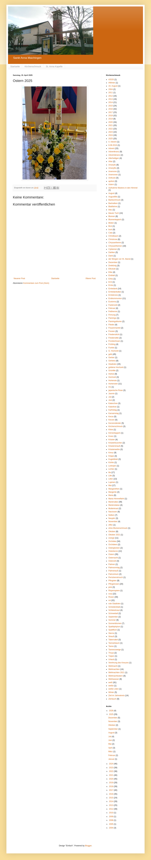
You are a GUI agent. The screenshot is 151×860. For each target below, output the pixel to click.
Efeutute (112, 269)
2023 (110, 132)
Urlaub (111, 659)
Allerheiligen (113, 158)
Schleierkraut (114, 610)
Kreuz (110, 452)
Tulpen (111, 656)
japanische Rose (115, 390)
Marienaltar (113, 502)
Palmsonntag (114, 567)
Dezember (112, 262)
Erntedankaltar (114, 292)
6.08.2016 (112, 145)
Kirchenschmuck (33, 66)
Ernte (110, 285)
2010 (111, 813)
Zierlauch (112, 699)
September (113, 617)
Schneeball (113, 613)
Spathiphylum (114, 626)
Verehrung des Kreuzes (118, 663)
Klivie (110, 429)
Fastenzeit (112, 305)
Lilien (110, 479)
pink (110, 587)
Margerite (112, 492)
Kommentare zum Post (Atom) (36, 283)
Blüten (111, 223)
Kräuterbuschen (115, 443)
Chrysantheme (114, 242)
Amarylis (112, 165)
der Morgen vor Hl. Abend (119, 259)
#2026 (111, 79)
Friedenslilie (113, 338)
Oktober (111, 531)
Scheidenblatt (114, 607)
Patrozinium (113, 574)
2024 (110, 135)
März (110, 751)
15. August (113, 86)
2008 (111, 820)
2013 (110, 99)
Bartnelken (113, 203)
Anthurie (112, 178)
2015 (110, 106)
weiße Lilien (113, 689)
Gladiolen (112, 364)
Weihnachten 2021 (116, 672)
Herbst (111, 374)
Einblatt (111, 275)
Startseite (15, 66)
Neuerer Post (19, 278)
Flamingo (112, 318)
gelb (110, 354)
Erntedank (112, 288)
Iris (109, 387)
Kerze (110, 416)
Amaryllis (112, 168)
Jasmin (111, 393)
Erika (110, 279)
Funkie (111, 348)
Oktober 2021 (114, 535)
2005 (111, 824)
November (112, 521)
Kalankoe (112, 407)
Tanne (111, 646)
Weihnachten (114, 669)
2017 (110, 112)
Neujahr (111, 518)
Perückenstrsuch (115, 577)
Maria (110, 495)
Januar (111, 759)
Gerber (111, 357)
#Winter (111, 83)
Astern (111, 184)
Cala (110, 233)
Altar (110, 161)
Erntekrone (113, 295)
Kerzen (111, 420)
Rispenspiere (114, 590)
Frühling (111, 344)
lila (109, 472)
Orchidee (112, 541)
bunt (110, 229)
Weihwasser (113, 679)
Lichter (111, 469)
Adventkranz (113, 151)
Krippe (111, 456)
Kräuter (111, 439)
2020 (110, 122)
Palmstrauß (113, 571)
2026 (111, 711)
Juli (109, 397)
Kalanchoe (113, 403)
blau (110, 210)
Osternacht (113, 558)
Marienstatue (114, 505)
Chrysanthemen (115, 246)
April (110, 748)
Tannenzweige (114, 650)
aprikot (111, 181)
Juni (110, 400)
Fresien (111, 331)
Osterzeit (112, 561)
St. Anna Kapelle (54, 66)
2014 (110, 102)
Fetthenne (112, 311)
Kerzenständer (114, 423)
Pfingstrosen (113, 584)
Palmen (111, 564)
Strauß (111, 636)
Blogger (88, 846)
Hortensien (113, 384)
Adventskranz (114, 155)
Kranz (110, 436)
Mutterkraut (113, 508)
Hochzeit (112, 377)
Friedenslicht (113, 334)
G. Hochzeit (113, 351)
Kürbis (111, 462)
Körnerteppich (114, 433)
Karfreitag (112, 410)
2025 (110, 138)
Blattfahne (112, 206)
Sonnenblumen (114, 623)
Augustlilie (112, 197)
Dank (110, 256)
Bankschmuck (114, 200)
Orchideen (112, 544)
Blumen (111, 216)
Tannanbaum (114, 643)
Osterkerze (113, 551)
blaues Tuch (113, 213)
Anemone (112, 171)
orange (111, 538)
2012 (110, 96)
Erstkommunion (115, 298)
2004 (110, 89)
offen (110, 525)
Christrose (112, 239)
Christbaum (113, 236)
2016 (110, 109)
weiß (110, 682)
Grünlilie (111, 370)
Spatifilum (112, 630)
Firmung (111, 315)
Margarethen (113, 489)
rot (109, 600)
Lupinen (111, 482)
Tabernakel (113, 640)
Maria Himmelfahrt (116, 499)
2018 (110, 115)
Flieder (111, 325)
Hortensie (112, 380)
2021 (110, 125)
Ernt (110, 282)
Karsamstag (113, 413)
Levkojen (112, 466)
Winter (111, 692)
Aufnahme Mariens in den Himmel (123, 188)
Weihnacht (112, 666)
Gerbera (111, 361)
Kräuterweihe (114, 449)
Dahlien (111, 252)
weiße (111, 686)
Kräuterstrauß (114, 446)
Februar (111, 308)
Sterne (111, 633)
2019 (110, 119)
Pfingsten (112, 580)
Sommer (112, 620)
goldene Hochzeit (115, 367)
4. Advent (112, 142)
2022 (110, 129)
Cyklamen (112, 249)
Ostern (111, 554)
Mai (109, 485)
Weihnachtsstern (115, 676)
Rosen (111, 597)
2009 (111, 816)
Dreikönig (112, 265)
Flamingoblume (115, 321)
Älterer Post (90, 278)
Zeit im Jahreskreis (116, 695)
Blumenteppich (114, 219)
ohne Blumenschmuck (117, 528)
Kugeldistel (113, 459)
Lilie (110, 476)
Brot (110, 226)
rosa (110, 594)
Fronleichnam (114, 341)
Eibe (110, 272)
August (111, 193)
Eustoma (112, 302)
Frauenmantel (114, 328)
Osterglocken (114, 548)
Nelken (111, 515)
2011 (110, 92)
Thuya (111, 653)
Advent (111, 148)
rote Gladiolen (114, 603)
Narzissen (112, 512)
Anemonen (113, 175)
